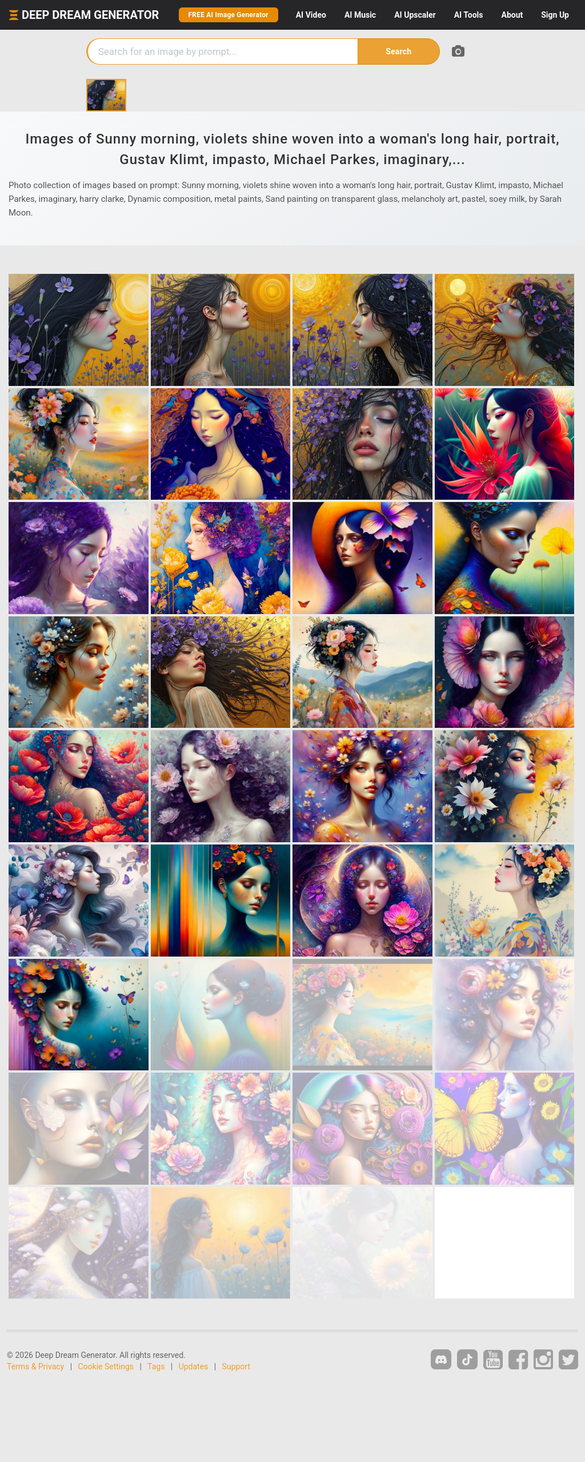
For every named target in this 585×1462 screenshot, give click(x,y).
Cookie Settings (106, 1366)
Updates (194, 1366)
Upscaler (414, 14)
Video (311, 14)
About (512, 14)
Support (236, 1366)
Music (360, 14)
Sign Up (555, 14)
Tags (156, 1366)
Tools (468, 14)
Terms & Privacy (35, 1366)
